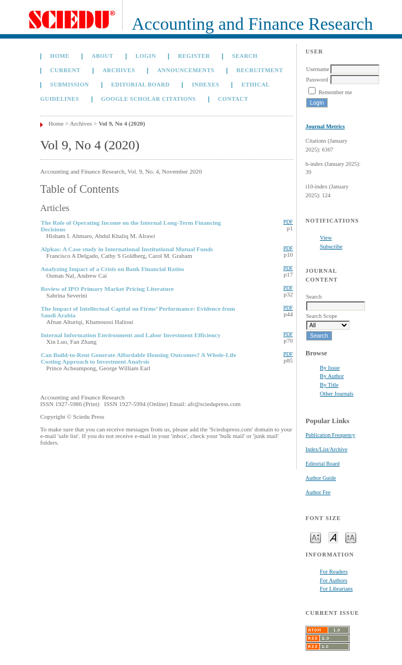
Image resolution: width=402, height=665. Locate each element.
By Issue (330, 368)
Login (145, 56)
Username (317, 69)
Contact (233, 99)
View (326, 238)
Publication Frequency (330, 435)
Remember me (335, 92)
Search (244, 56)
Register (194, 56)
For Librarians (336, 589)
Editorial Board (323, 464)
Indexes (205, 85)
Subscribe (331, 247)
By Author (332, 376)
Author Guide (321, 478)
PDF (287, 222)
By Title (329, 385)
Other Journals (337, 394)
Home (59, 56)
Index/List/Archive (326, 449)
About (102, 56)
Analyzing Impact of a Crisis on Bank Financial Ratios (112, 269)
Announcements (185, 70)
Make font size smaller (315, 537)
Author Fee (318, 492)
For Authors (333, 580)
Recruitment (259, 70)
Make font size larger (350, 537)
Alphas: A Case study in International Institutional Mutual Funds (127, 249)
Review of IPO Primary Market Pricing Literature (107, 288)
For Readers (334, 572)
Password (317, 80)
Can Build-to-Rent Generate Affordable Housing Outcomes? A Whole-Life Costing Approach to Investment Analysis (138, 358)
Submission (69, 85)
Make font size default (333, 537)
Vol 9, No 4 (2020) (122, 123)
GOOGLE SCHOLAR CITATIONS (148, 99)
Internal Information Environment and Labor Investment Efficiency (131, 335)
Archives (118, 70)
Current (65, 70)
